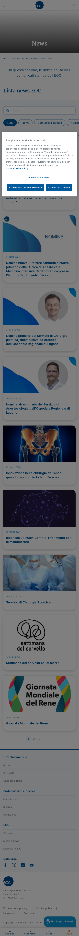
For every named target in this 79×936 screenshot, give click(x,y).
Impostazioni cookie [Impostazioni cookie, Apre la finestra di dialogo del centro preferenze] (38, 177)
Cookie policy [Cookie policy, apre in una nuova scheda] (20, 168)
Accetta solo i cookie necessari (25, 187)
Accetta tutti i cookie (59, 187)
